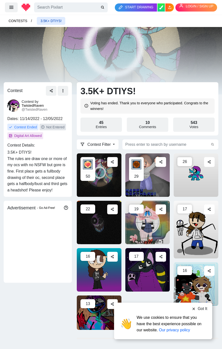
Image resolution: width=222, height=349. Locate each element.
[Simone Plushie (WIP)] (196, 229)
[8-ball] (99, 312)
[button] (169, 7)
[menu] (11, 7)
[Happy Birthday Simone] (147, 175)
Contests (18, 21)
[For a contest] (147, 222)
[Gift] (99, 175)
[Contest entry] (99, 270)
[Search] (71, 7)
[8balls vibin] (196, 175)
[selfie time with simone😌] (196, 284)
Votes (194, 125)
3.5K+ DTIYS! (51, 21)
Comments (147, 125)
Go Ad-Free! (47, 208)
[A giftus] (147, 270)
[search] (103, 7)
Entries (101, 125)
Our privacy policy (174, 330)
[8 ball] (99, 222)
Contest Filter (96, 144)
